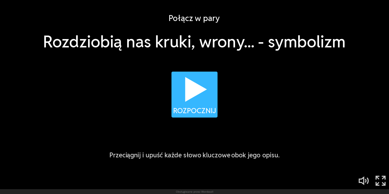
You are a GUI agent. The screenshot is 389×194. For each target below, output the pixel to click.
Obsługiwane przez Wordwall (194, 191)
